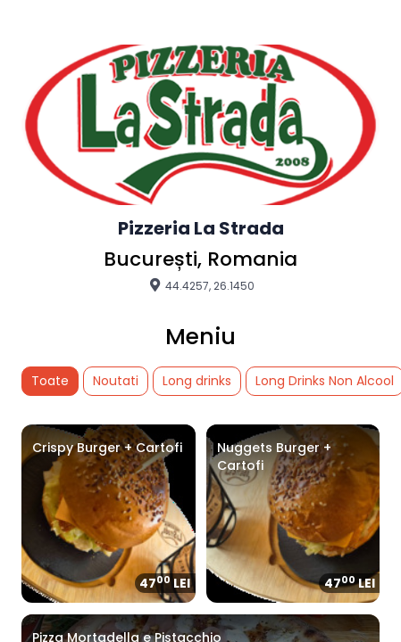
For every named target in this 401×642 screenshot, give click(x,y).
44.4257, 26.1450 (200, 285)
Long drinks (197, 381)
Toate (50, 381)
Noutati (115, 381)
